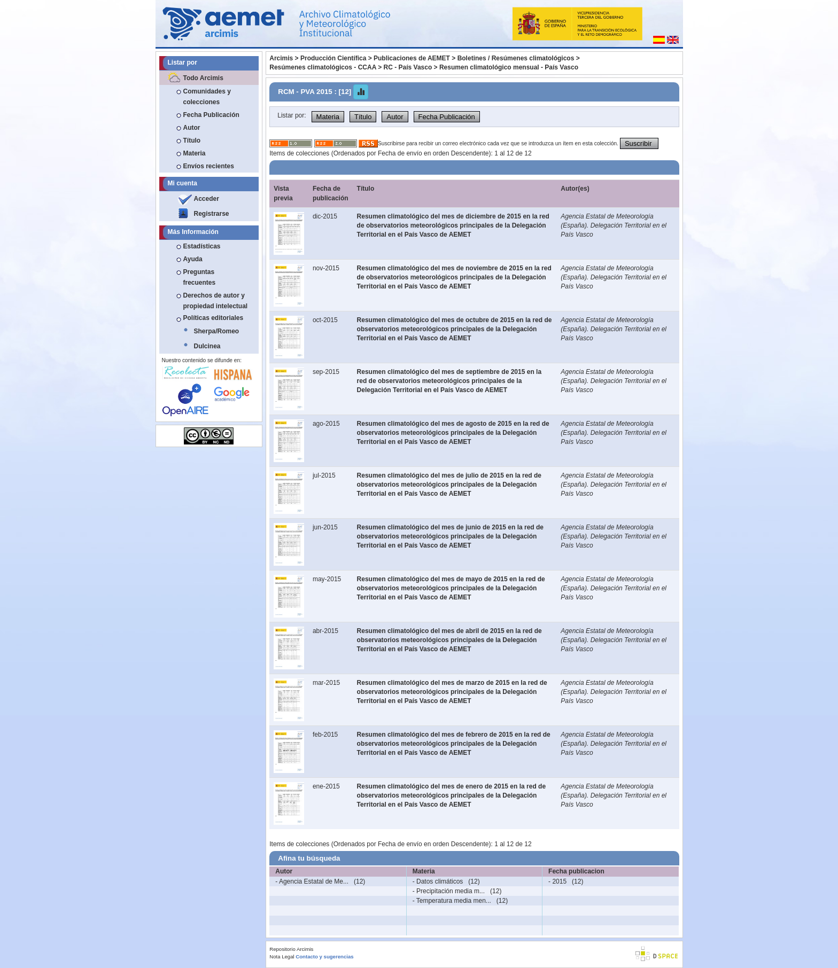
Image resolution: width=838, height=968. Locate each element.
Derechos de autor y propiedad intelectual (215, 301)
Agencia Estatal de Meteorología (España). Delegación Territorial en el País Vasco (613, 225)
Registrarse (211, 213)
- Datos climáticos (438, 881)
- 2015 (557, 881)
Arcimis (281, 58)
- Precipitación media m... (449, 891)
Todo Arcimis (203, 78)
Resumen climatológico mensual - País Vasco (508, 67)
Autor (191, 127)
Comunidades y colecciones (207, 97)
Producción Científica (333, 58)
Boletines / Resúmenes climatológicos (516, 58)
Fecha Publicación (211, 115)
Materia (194, 153)
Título (192, 140)
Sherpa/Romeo (216, 331)
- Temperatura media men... (452, 900)
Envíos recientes (208, 166)
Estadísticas (202, 246)
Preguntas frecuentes (199, 277)
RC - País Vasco (408, 67)
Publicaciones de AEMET (412, 58)
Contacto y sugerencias (324, 956)
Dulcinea (207, 346)
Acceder (206, 198)
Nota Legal (281, 956)
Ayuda (193, 259)
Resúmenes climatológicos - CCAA (322, 67)
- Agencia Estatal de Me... (311, 881)
